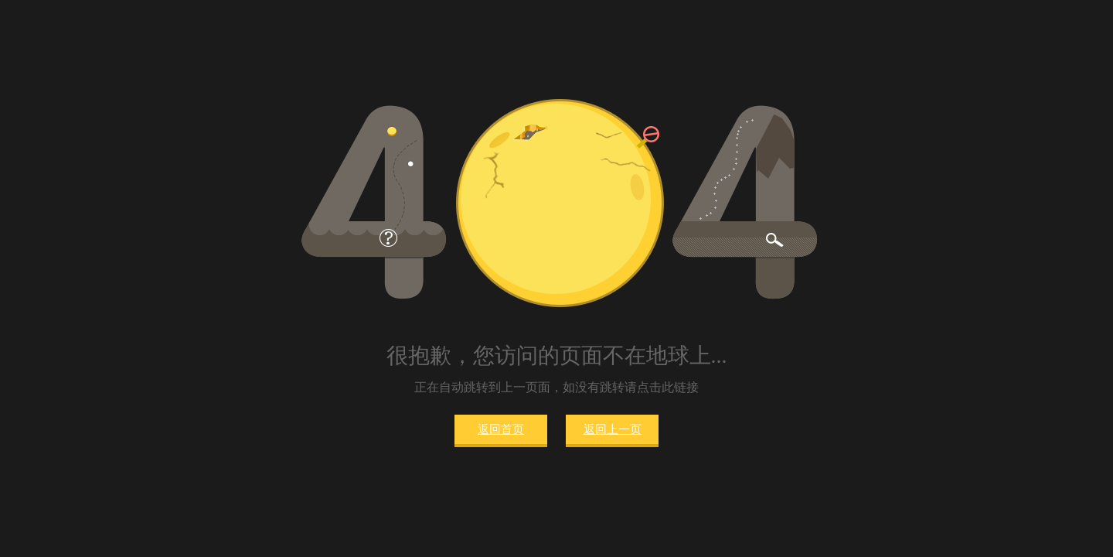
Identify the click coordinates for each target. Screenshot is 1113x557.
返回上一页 (613, 429)
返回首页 (501, 429)
